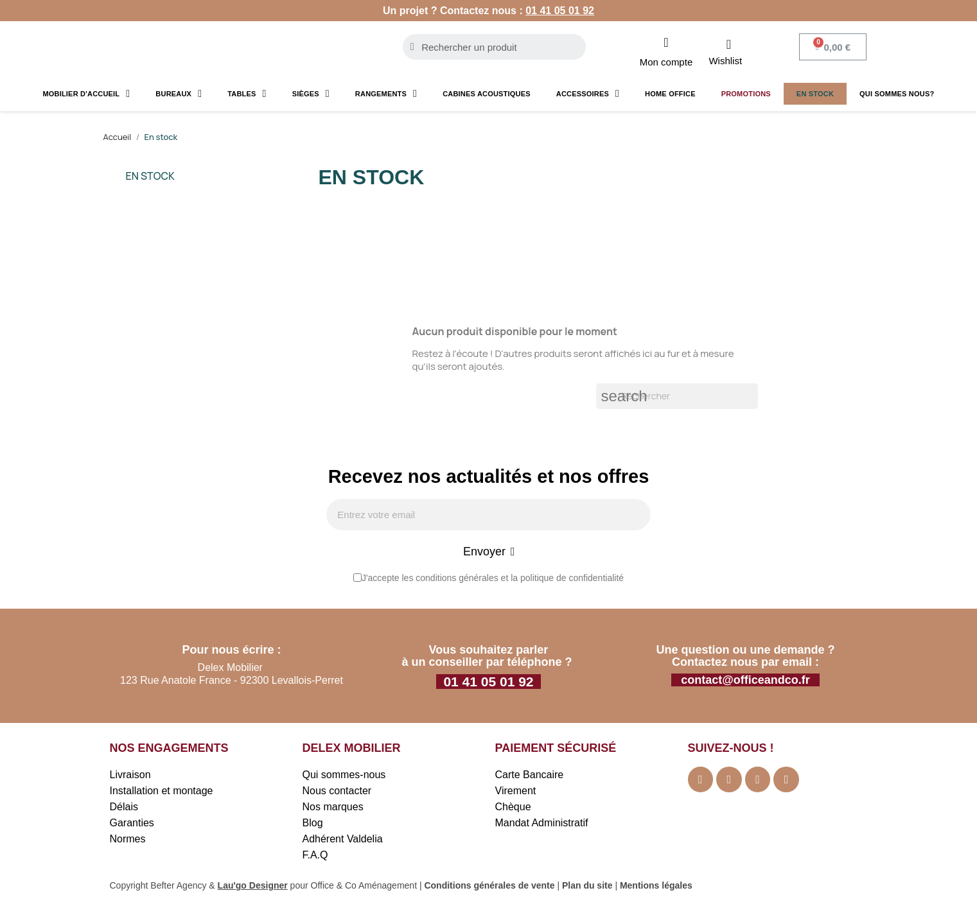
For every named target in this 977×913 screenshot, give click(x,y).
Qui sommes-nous (344, 775)
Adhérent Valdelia (343, 840)
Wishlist (725, 60)
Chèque (513, 808)
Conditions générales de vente (489, 887)
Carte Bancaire (529, 775)
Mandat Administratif (541, 824)
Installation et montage (161, 792)
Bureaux (178, 94)
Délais (124, 808)
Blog (313, 824)
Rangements (386, 94)
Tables (246, 94)
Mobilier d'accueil (86, 94)
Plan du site (587, 887)
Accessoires (587, 94)
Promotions (746, 94)
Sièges (311, 94)
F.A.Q (315, 856)
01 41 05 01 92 (559, 10)
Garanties (132, 824)
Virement (515, 792)
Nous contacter (337, 792)
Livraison (130, 775)
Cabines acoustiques (487, 94)
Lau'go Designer (253, 887)
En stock (815, 94)
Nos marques (333, 808)
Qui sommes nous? (896, 94)
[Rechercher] (677, 396)
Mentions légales (656, 887)
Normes (128, 840)
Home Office (670, 94)
